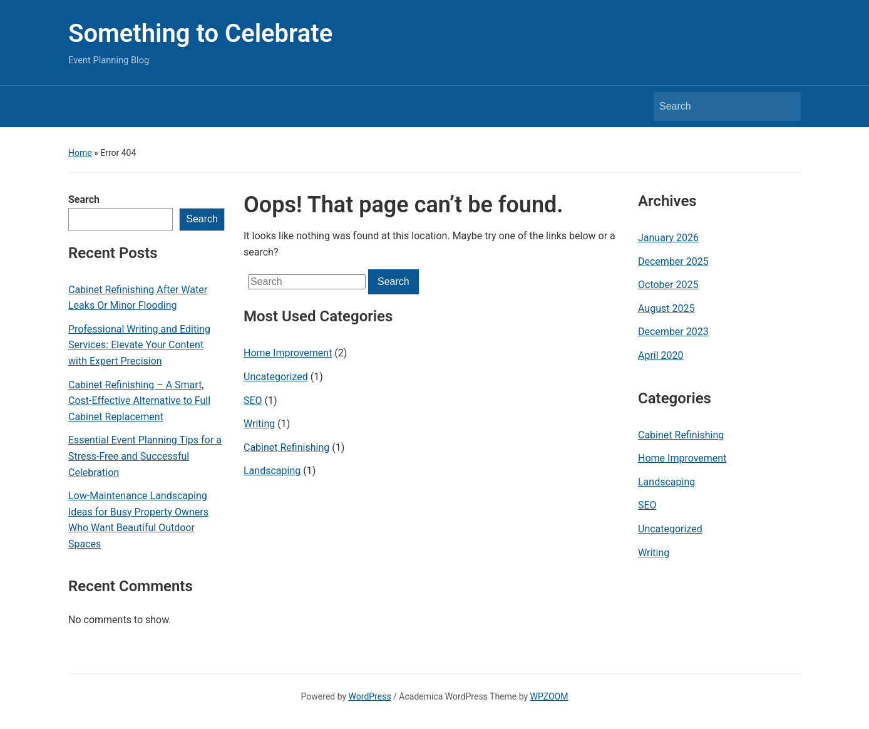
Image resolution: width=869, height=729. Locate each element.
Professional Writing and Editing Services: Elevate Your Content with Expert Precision (139, 345)
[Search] (715, 106)
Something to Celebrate (200, 33)
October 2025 (668, 285)
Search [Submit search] (785, 106)
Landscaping (272, 471)
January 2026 (668, 238)
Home (80, 153)
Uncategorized (276, 377)
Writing (259, 424)
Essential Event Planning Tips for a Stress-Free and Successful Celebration (145, 456)
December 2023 (673, 332)
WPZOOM (549, 696)
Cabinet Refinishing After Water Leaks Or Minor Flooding (137, 298)
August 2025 (666, 308)
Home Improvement (288, 353)
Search (84, 199)
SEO (253, 400)
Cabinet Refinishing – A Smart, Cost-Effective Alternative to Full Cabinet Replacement (139, 401)
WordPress (370, 696)
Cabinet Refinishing (286, 447)
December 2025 (673, 261)
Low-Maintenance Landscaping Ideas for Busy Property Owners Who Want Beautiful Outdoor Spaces (138, 520)
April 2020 (661, 355)
